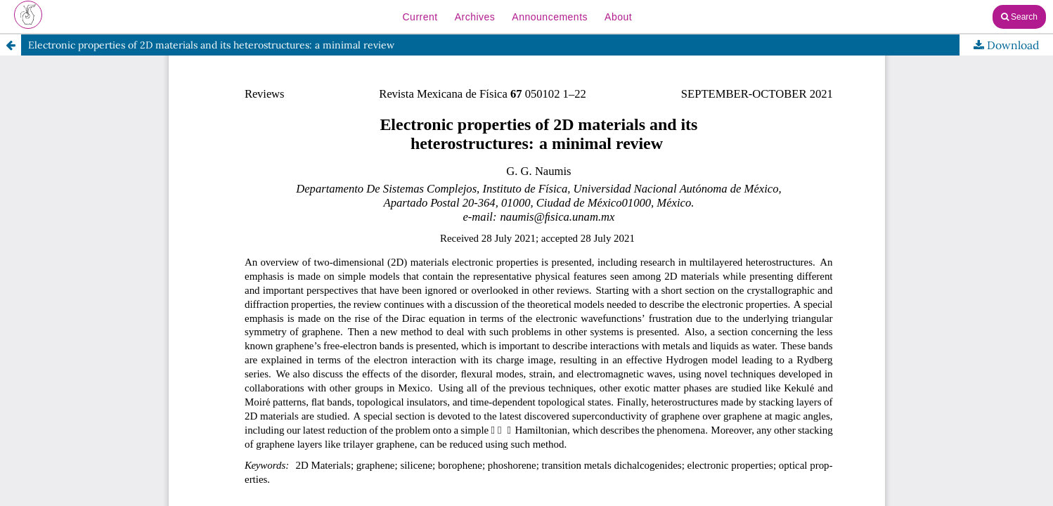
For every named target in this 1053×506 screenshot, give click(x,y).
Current (419, 16)
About (618, 16)
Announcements (550, 16)
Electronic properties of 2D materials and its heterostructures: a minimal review (211, 45)
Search (1019, 17)
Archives (475, 16)
